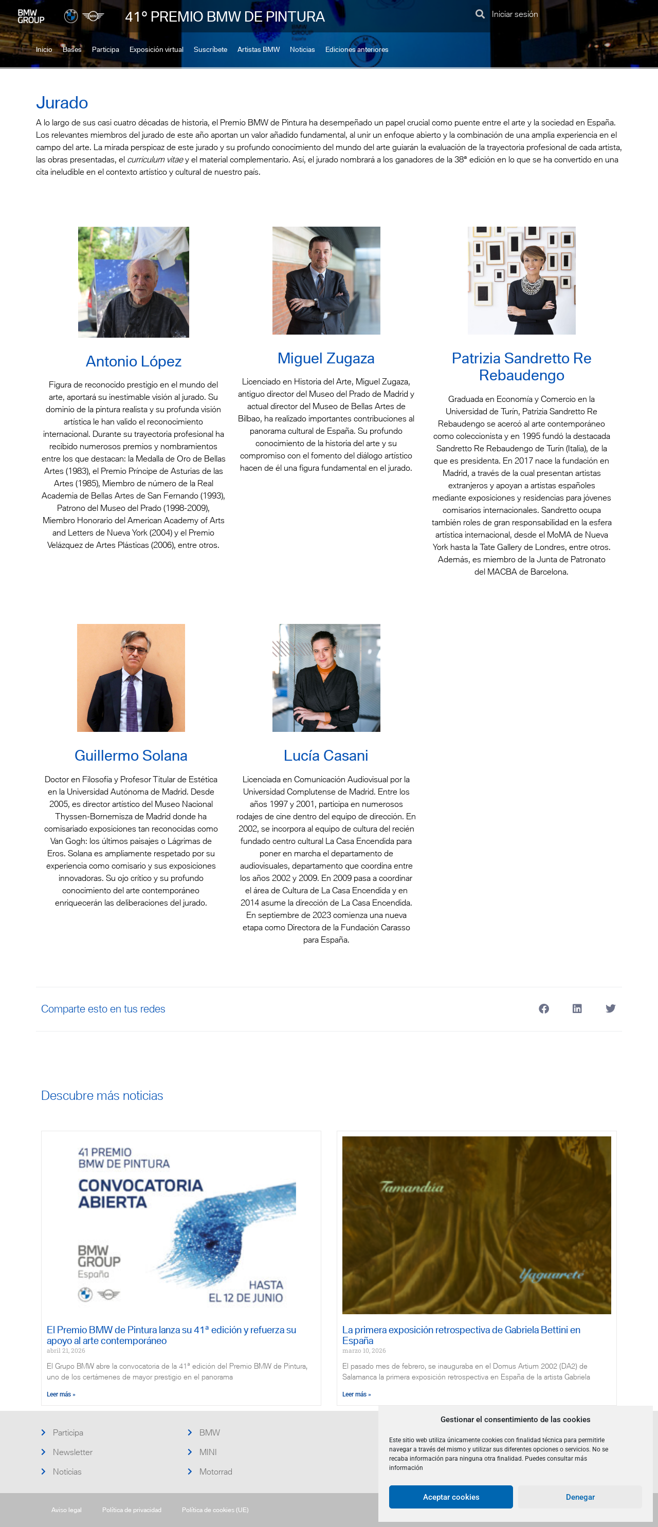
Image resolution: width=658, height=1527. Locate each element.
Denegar (580, 1497)
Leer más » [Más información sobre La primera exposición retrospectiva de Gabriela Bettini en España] (356, 1394)
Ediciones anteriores (357, 49)
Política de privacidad (131, 1509)
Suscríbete (210, 49)
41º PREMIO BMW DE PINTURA (225, 16)
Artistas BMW (258, 49)
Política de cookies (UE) (215, 1509)
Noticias (302, 49)
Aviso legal (66, 1509)
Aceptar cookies (451, 1497)
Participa (105, 49)
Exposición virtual (157, 49)
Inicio (44, 49)
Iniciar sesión (515, 14)
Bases (72, 49)
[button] (479, 13)
